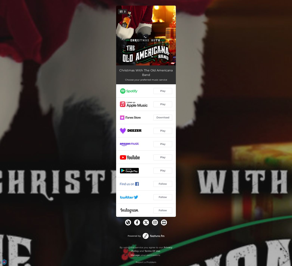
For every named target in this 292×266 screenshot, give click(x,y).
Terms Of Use (152, 251)
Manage (135, 255)
